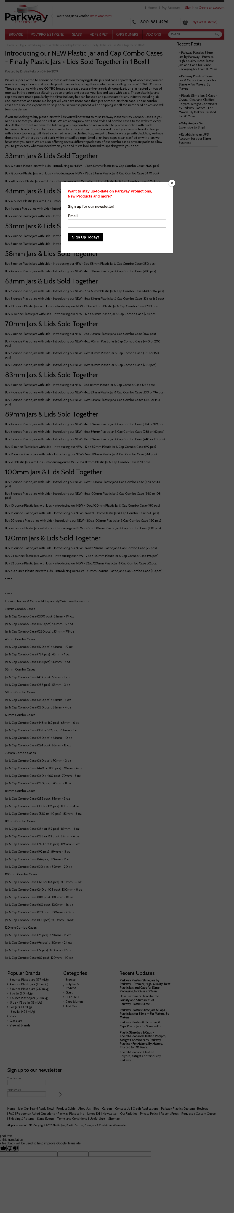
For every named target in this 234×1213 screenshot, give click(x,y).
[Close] (171, 183)
